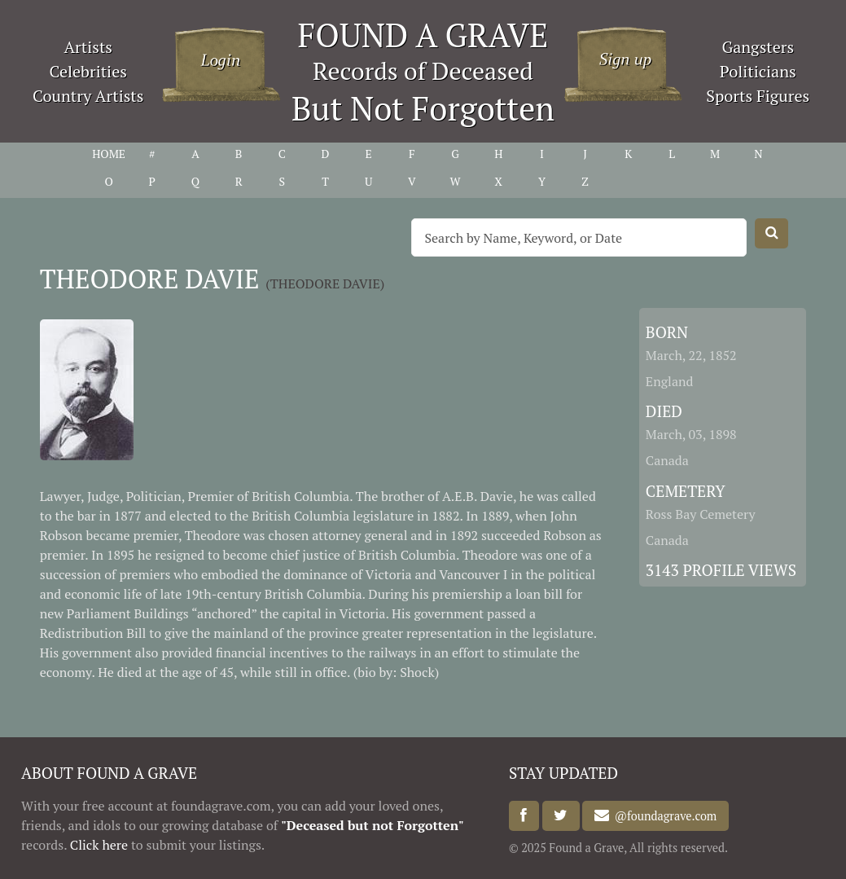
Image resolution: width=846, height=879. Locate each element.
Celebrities (88, 71)
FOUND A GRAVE (423, 34)
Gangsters (757, 47)
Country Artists (88, 96)
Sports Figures (757, 96)
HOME (108, 153)
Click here (99, 845)
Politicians (758, 71)
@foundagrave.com (663, 816)
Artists (88, 47)
